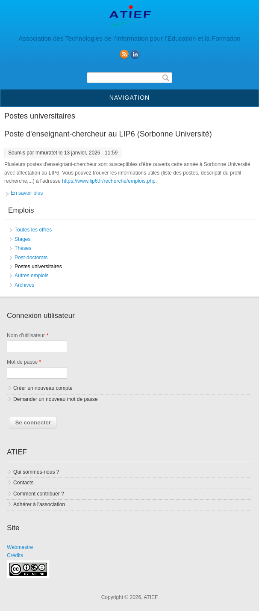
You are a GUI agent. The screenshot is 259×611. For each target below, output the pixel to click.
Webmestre (20, 547)
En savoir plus (27, 193)
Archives (24, 285)
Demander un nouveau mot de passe (55, 399)
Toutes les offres (33, 230)
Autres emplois (31, 276)
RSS (124, 54)
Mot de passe (24, 362)
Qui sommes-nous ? (36, 472)
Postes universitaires (38, 267)
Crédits (15, 555)
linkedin (135, 54)
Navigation (129, 97)
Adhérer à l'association (39, 504)
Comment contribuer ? (38, 494)
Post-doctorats (31, 258)
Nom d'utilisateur (27, 335)
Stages (22, 239)
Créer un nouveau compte (43, 388)
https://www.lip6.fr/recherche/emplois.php (109, 181)
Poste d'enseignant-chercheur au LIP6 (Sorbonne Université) (108, 134)
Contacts (23, 483)
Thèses (23, 248)
